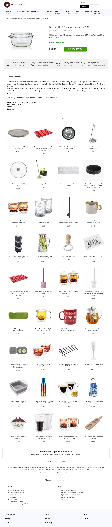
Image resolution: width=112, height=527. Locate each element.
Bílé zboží (68, 12)
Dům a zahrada (57, 12)
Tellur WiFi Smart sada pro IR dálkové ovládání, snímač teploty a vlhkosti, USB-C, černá (93, 185)
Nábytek (49, 11)
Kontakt (85, 519)
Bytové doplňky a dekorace (33, 12)
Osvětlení (88, 11)
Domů (7, 18)
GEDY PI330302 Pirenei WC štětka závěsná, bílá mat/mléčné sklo (93, 293)
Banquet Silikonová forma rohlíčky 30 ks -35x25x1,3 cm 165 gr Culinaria (18, 293)
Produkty (12, 18)
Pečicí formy (78, 454)
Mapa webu (47, 519)
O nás (85, 514)
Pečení (72, 454)
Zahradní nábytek (97, 12)
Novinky (7, 519)
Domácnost (20, 11)
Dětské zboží (77, 12)
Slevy (7, 523)
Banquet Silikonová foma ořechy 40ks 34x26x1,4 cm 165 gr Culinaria (43, 148)
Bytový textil (8, 12)
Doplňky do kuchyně (54, 454)
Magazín (46, 514)
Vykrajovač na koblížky (68, 256)
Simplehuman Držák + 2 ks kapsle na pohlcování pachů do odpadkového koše (18, 366)
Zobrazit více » (54, 37)
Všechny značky (10, 514)
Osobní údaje (48, 523)
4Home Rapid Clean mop (43, 184)
